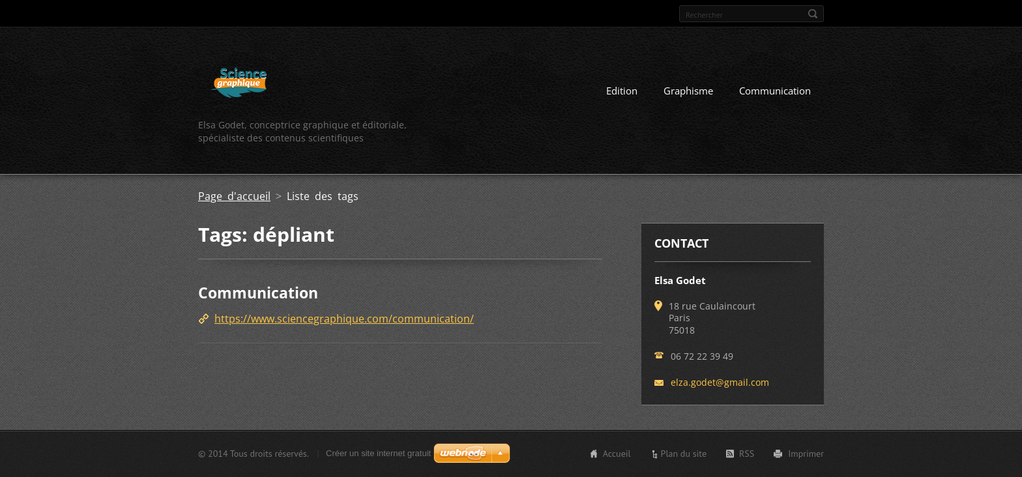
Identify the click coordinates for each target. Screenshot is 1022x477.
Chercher (813, 14)
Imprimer (806, 453)
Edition (621, 90)
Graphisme (688, 90)
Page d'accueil (234, 196)
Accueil (617, 453)
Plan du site (684, 453)
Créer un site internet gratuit (378, 453)
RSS (746, 453)
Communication (775, 90)
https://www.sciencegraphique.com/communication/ (344, 318)
